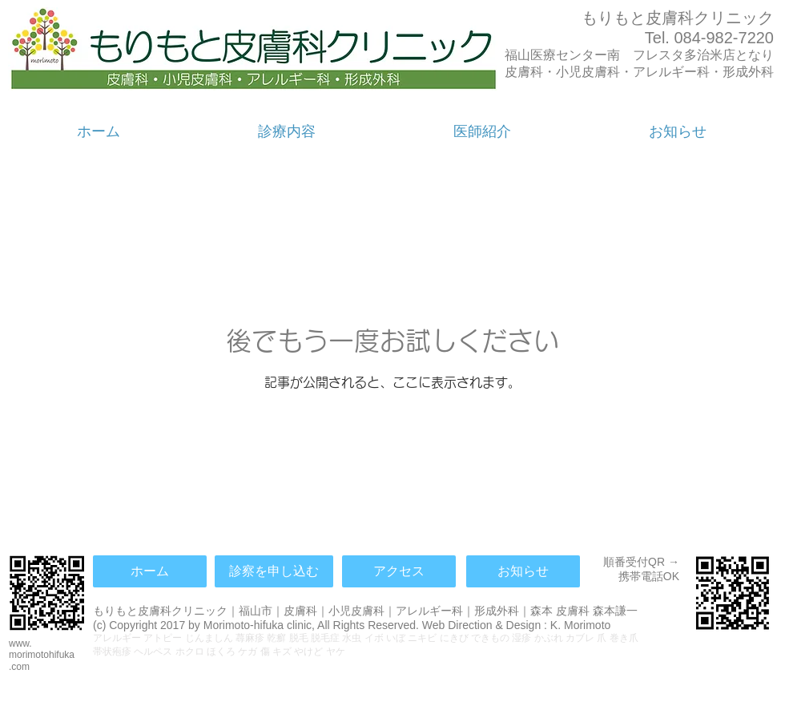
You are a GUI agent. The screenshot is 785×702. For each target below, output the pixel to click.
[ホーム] (150, 571)
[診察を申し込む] (274, 571)
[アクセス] (399, 571)
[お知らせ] (523, 571)
